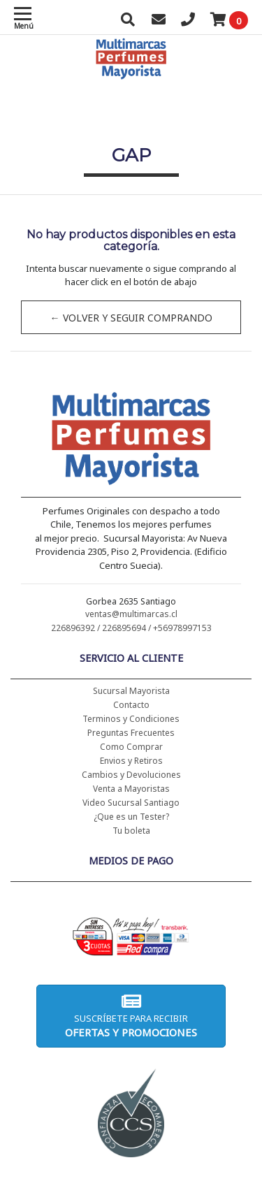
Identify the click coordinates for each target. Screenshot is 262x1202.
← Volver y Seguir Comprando (131, 317)
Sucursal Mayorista (131, 691)
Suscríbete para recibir (131, 1015)
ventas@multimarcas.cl (131, 614)
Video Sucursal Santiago (131, 803)
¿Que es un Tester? (131, 817)
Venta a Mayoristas (131, 789)
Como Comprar (131, 747)
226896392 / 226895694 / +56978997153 (131, 628)
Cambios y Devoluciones (131, 775)
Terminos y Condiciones (131, 719)
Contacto (131, 705)
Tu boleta (131, 831)
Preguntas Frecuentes (131, 733)
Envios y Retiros (131, 761)
